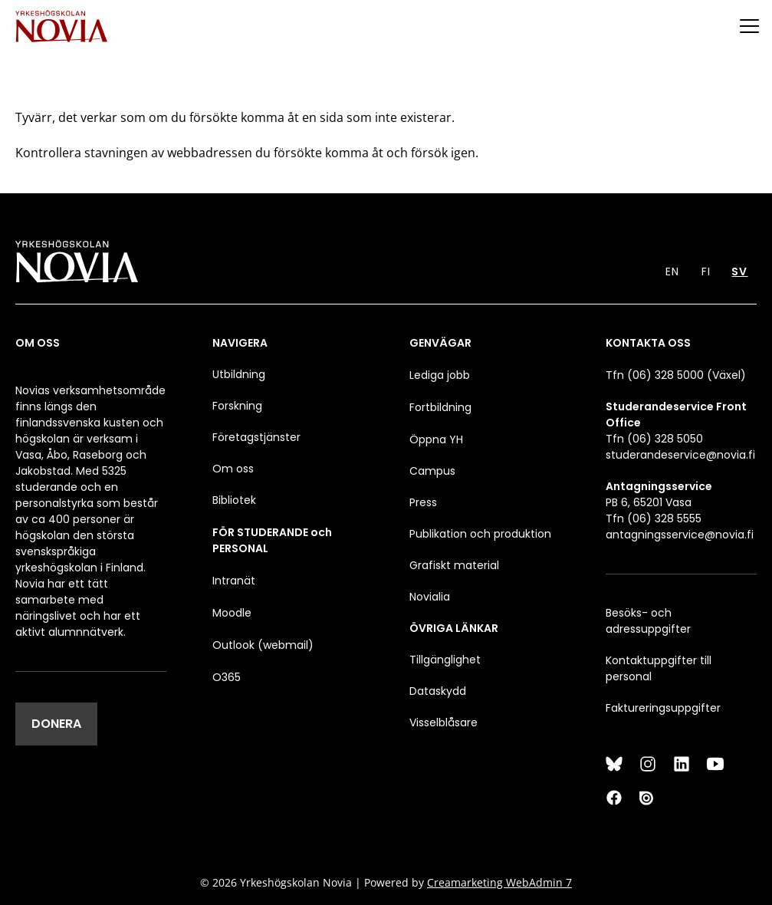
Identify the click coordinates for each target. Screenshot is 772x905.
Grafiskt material (454, 565)
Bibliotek (234, 500)
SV (739, 271)
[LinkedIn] (681, 764)
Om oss (233, 468)
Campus (432, 471)
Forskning (237, 405)
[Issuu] (648, 797)
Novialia (429, 596)
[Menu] (749, 25)
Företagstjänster (256, 437)
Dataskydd (437, 691)
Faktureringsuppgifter (663, 708)
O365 (226, 677)
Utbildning (238, 374)
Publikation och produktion (480, 533)
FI (706, 271)
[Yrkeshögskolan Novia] (61, 25)
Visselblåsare (443, 722)
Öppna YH (436, 439)
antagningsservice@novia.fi (680, 534)
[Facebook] (614, 797)
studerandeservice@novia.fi (680, 454)
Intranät (233, 580)
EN (672, 271)
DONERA (56, 723)
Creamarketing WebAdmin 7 (499, 882)
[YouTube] (715, 764)
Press (423, 502)
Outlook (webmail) (263, 645)
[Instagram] (648, 764)
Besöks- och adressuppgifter (648, 621)
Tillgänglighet (445, 659)
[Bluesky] (614, 764)
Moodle (231, 612)
